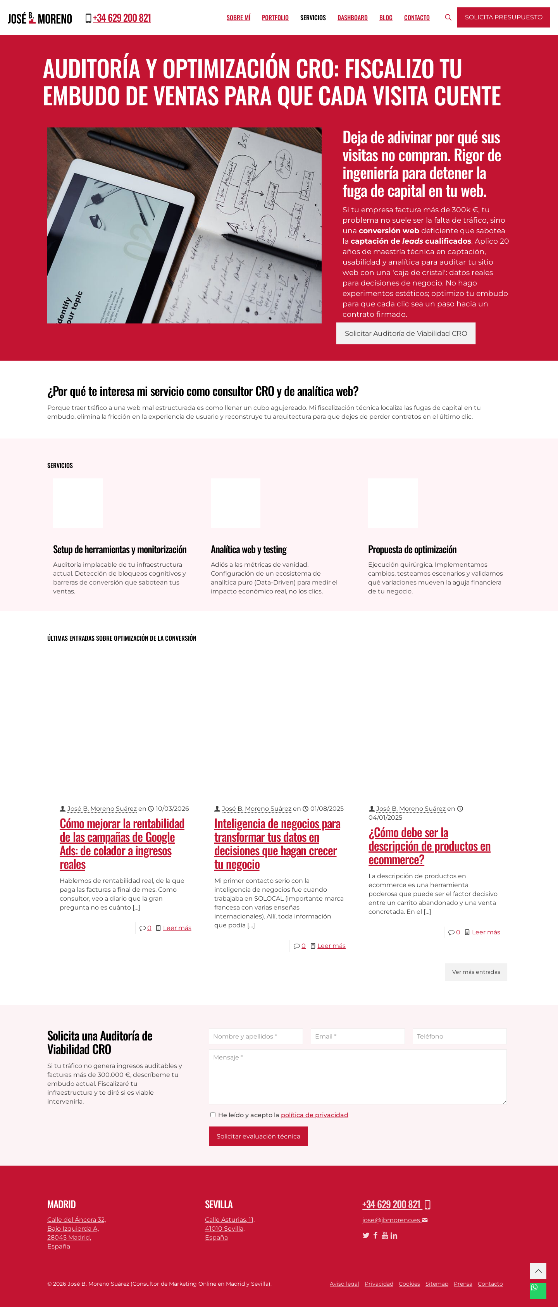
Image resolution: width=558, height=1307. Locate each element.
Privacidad (379, 1283)
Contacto (490, 1283)
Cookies (409, 1283)
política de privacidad (314, 1115)
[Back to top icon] (538, 1271)
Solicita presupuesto (503, 17)
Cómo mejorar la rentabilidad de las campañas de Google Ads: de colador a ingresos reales (122, 843)
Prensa (463, 1283)
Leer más (177, 928)
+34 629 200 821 (122, 17)
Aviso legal (344, 1283)
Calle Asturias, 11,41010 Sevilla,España (230, 1228)
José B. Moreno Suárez (102, 808)
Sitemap (436, 1283)
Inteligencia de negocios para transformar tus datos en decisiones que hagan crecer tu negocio (277, 843)
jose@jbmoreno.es (395, 1220)
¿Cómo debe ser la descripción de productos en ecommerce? (430, 845)
